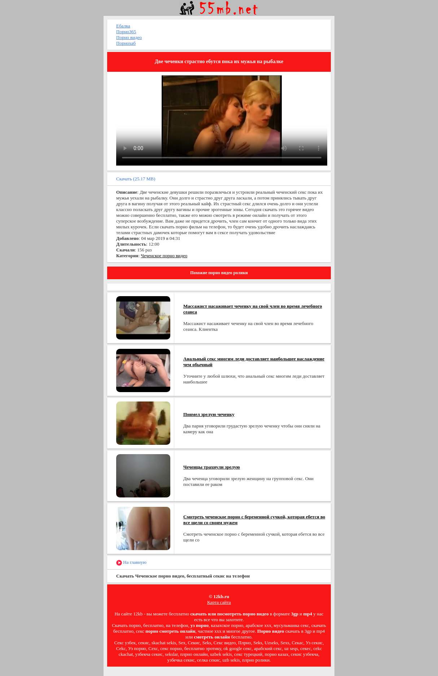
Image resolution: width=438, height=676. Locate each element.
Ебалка (123, 25)
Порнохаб (126, 43)
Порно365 (126, 31)
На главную (131, 562)
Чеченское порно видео (164, 255)
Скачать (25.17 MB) (135, 178)
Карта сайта (219, 602)
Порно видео (129, 37)
